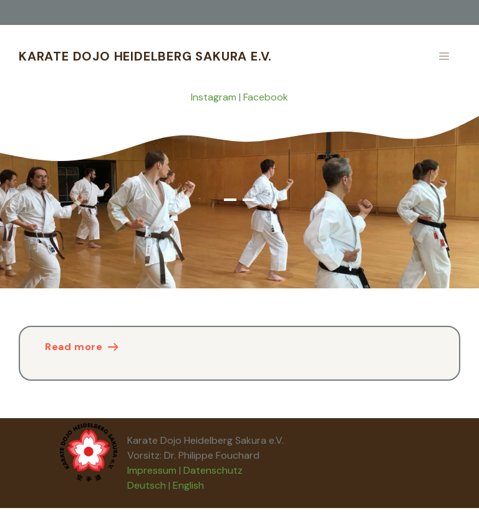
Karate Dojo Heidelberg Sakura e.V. (145, 56)
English (188, 485)
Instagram (213, 97)
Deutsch (146, 485)
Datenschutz (213, 470)
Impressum (152, 470)
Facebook (265, 97)
